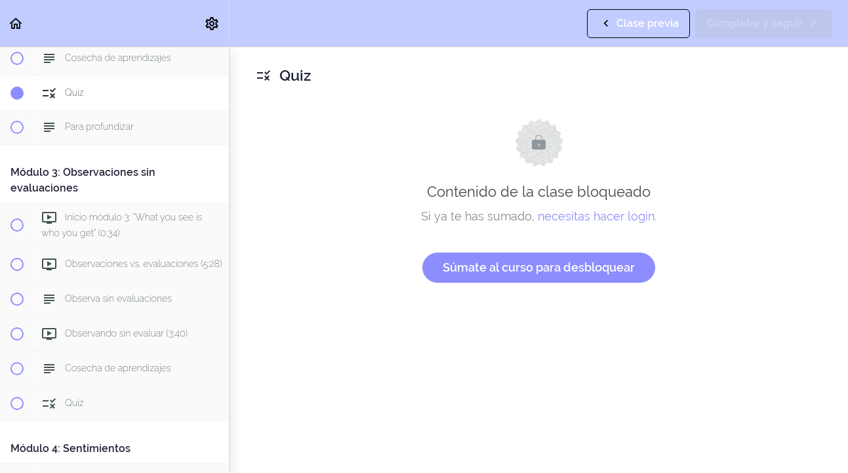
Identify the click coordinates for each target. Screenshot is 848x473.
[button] (16, 23)
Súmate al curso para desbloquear (539, 267)
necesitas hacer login (596, 216)
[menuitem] (212, 23)
